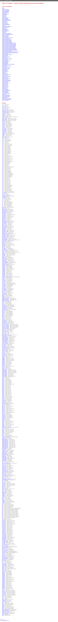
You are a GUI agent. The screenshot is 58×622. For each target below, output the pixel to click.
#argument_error (4, 245)
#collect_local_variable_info (5, 264)
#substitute (3, 572)
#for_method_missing (5, 336)
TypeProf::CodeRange (5, 18)
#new (3, 461)
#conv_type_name (4, 292)
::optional (3, 194)
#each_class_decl (4, 322)
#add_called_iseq (4, 212)
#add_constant (4, 215)
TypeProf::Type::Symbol (5, 86)
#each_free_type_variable (5, 323)
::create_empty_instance (5, 116)
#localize (3, 419)
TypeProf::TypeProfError (5, 89)
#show (3, 549)
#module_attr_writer (4, 452)
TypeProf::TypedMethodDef (5, 93)
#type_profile (4, 600)
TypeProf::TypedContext (5, 92)
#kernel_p (3, 401)
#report (3, 497)
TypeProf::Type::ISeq (5, 81)
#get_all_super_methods (5, 342)
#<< (2, 198)
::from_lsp (3, 124)
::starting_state (4, 197)
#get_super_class (4, 354)
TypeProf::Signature (4, 69)
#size (2, 561)
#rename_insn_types (4, 492)
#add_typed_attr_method (5, 236)
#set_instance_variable (5, 541)
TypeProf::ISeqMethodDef (5, 30)
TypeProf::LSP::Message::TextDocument (7, 42)
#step (2, 569)
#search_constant (4, 535)
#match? (3, 430)
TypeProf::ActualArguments (5, 9)
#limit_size (3, 408)
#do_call (3, 301)
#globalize (3, 357)
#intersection (3, 398)
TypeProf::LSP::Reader (5, 53)
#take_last (3, 590)
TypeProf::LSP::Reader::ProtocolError (7, 54)
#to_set (3, 597)
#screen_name (4, 519)
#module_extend (4, 456)
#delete (3, 295)
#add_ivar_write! (4, 228)
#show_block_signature (5, 550)
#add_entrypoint (4, 220)
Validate (1, 619)
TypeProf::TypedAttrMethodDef (6, 90)
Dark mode (10, 0)
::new (3, 138)
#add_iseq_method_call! (5, 226)
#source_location (4, 563)
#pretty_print (3, 482)
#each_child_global (4, 320)
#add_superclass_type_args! (5, 235)
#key (2, 404)
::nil (2, 193)
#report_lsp (3, 499)
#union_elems (4, 605)
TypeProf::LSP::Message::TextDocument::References (9, 48)
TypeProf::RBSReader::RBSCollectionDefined (8, 64)
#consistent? (3, 265)
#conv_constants (4, 285)
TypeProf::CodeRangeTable (5, 19)
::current (3, 117)
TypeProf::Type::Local (5, 84)
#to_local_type (4, 593)
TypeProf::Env (4, 25)
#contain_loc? (4, 279)
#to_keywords (4, 592)
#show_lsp (3, 555)
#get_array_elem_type (5, 343)
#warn (3, 614)
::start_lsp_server (4, 196)
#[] (2, 201)
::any (2, 106)
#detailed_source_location (5, 298)
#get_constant (4, 345)
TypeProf (3, 8)
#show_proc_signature (5, 558)
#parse (3, 477)
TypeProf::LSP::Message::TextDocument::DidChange (9, 45)
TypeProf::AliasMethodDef (5, 10)
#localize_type (4, 426)
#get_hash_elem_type (5, 349)
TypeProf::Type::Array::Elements (6, 74)
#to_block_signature (4, 591)
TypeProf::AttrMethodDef (5, 12)
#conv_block (3, 281)
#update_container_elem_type (6, 609)
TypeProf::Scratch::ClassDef (6, 67)
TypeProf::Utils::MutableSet (5, 96)
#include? (3, 368)
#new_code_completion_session (6, 463)
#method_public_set (4, 448)
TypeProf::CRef (4, 16)
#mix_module (4, 449)
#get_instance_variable (5, 350)
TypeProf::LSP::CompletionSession (6, 33)
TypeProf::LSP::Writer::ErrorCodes (6, 59)
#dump (3, 315)
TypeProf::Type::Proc (5, 85)
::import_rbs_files (4, 132)
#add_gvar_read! (4, 223)
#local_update (4, 418)
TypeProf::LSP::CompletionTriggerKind (7, 34)
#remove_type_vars (4, 491)
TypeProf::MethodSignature (5, 61)
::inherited (3, 134)
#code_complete (4, 263)
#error (3, 332)
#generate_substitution (5, 338)
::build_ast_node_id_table (5, 109)
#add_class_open (4, 214)
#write (3, 615)
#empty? (3, 330)
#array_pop (3, 247)
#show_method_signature (5, 557)
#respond (3, 500)
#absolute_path (4, 207)
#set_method (3, 542)
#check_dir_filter (4, 257)
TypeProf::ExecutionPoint (5, 27)
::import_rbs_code (4, 131)
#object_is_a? (4, 469)
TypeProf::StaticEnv (4, 70)
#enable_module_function (5, 331)
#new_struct (3, 464)
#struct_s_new (4, 571)
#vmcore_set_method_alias (5, 612)
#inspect (3, 379)
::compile (3, 113)
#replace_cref (4, 495)
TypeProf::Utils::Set (4, 97)
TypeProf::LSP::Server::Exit (5, 56)
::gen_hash (3, 127)
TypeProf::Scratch (4, 66)
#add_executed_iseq (4, 222)
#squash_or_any (4, 568)
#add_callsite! (4, 213)
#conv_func (3, 286)
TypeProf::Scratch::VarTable (5, 68)
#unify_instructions (4, 601)
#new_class (3, 462)
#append (3, 243)
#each (3, 317)
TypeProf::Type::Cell (5, 75)
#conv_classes (4, 284)
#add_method (4, 229)
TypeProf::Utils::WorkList (5, 100)
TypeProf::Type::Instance (5, 82)
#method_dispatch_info (5, 439)
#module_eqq (4, 455)
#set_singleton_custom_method (6, 544)
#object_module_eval (5, 470)
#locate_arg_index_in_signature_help (7, 427)
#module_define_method (5, 454)
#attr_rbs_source (4, 249)
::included (3, 133)
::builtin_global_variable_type (6, 111)
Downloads (6, 0)
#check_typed (4, 259)
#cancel (3, 251)
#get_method (3, 353)
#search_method (4, 536)
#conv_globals (4, 288)
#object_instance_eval (5, 468)
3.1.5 (3, 0)
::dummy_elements (4, 118)
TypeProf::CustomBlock (5, 23)
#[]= (2, 205)
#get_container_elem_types (5, 347)
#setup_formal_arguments (5, 546)
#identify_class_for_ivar (5, 366)
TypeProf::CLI (4, 15)
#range (3, 489)
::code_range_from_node (5, 112)
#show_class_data (4, 551)
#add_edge (3, 219)
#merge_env (3, 437)
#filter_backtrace (4, 335)
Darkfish (4, 620)
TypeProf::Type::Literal (5, 83)
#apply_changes (4, 244)
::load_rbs (3, 135)
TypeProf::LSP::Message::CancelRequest (7, 37)
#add (2, 208)
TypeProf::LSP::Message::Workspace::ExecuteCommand (9, 52)
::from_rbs (3, 126)
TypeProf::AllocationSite (5, 11)
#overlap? (3, 476)
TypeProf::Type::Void (5, 88)
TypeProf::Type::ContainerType (6, 78)
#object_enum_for (4, 467)
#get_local (3, 352)
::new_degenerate (4, 192)
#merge (3, 433)
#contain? (3, 278)
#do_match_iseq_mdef (5, 309)
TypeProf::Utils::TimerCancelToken (6, 99)
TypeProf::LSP (4, 32)
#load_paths (3, 416)
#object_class (4, 466)
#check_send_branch (4, 258)
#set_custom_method (5, 540)
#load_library (4, 415)
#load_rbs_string (4, 417)
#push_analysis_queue (5, 488)
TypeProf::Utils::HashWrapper (6, 95)
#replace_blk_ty (4, 493)
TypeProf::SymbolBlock (5, 71)
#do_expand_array (4, 307)
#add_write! (3, 237)
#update (3, 606)
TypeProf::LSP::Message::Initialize (6, 39)
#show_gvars (3, 554)
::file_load (3, 121)
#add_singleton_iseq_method (6, 233)
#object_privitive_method (5, 471)
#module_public (4, 460)
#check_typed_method (5, 262)
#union (3, 602)
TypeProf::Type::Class (5, 77)
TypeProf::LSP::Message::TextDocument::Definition (9, 44)
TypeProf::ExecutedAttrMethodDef (6, 26)
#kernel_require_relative (5, 403)
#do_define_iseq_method (5, 306)
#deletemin (3, 296)
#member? (3, 432)
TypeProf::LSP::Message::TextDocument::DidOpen (8, 47)
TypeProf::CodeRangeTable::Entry (6, 20)
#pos (2, 481)
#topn (3, 598)
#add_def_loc (4, 218)
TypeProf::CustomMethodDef (6, 24)
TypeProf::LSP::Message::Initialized (7, 40)
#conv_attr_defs (4, 280)
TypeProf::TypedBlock (5, 91)
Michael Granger (7, 620)
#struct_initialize (4, 570)
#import (3, 367)
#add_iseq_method (4, 225)
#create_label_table (4, 294)
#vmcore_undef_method (5, 613)
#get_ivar (3, 351)
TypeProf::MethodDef (5, 60)
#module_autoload (4, 453)
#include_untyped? (4, 369)
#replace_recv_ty (4, 496)
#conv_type (3, 291)
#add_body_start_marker (5, 211)
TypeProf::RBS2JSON (5, 62)
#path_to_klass (4, 478)
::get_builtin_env (4, 128)
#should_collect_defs (5, 548)
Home (1, 0)
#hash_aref (3, 364)
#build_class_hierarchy (5, 250)
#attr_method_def (4, 248)
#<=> (3, 199)
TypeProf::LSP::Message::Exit (6, 38)
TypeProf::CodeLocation (5, 17)
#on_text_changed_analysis (5, 475)
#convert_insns (4, 293)
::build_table (3, 110)
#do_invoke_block (4, 308)
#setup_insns (3, 547)
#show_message (4, 556)
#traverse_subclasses (4, 599)
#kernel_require (4, 402)
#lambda (3, 405)
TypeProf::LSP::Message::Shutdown (7, 41)
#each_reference (4, 329)
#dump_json (3, 316)
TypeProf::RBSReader (5, 63)
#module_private (4, 459)
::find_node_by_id (4, 123)
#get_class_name (4, 344)
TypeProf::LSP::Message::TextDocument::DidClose (9, 46)
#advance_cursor (4, 240)
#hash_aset (3, 365)
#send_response (4, 539)
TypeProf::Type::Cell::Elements (6, 76)
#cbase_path (3, 255)
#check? (3, 256)
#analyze (3, 242)
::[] (2, 104)
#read (3, 490)
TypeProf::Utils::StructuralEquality (6, 98)
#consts (3, 277)
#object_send (3, 473)
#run (2, 503)
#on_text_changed (4, 474)
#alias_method (4, 241)
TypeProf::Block (4, 13)
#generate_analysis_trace (5, 337)
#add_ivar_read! (4, 227)
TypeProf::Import (4, 31)
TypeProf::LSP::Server (5, 55)
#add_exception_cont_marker (6, 221)
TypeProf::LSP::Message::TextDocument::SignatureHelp (9, 49)
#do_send (3, 310)
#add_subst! (3, 234)
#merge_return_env (4, 438)
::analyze (3, 105)
